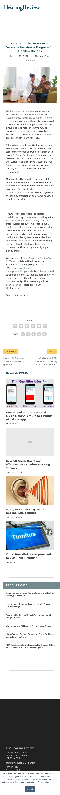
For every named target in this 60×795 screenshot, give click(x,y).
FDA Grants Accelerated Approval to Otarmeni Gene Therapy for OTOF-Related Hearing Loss (30, 646)
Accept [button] (30, 789)
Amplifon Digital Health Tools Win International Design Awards (28, 616)
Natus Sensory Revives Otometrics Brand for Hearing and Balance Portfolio (31, 635)
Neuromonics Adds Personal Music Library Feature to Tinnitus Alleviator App (29, 416)
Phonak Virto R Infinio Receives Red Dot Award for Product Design (30, 605)
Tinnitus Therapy (34, 56)
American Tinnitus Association (22, 220)
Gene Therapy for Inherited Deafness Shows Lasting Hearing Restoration (30, 594)
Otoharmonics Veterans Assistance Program (29, 117)
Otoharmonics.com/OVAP (19, 192)
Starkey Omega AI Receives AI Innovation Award (28, 626)
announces (37, 114)
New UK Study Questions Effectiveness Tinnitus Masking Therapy (28, 464)
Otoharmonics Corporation (20, 110)
